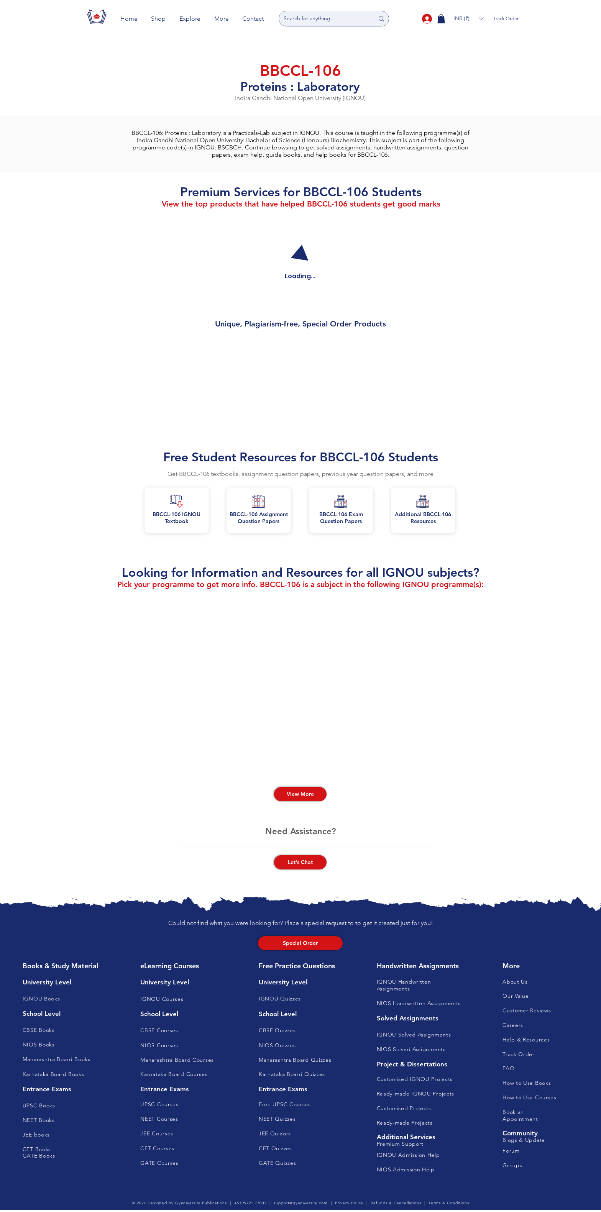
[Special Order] (300, 943)
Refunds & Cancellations (396, 1203)
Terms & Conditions (449, 1203)
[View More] (300, 794)
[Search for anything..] (323, 18)
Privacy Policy (349, 1203)
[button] (158, 18)
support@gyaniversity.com (301, 1203)
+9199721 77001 (250, 1203)
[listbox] (468, 18)
